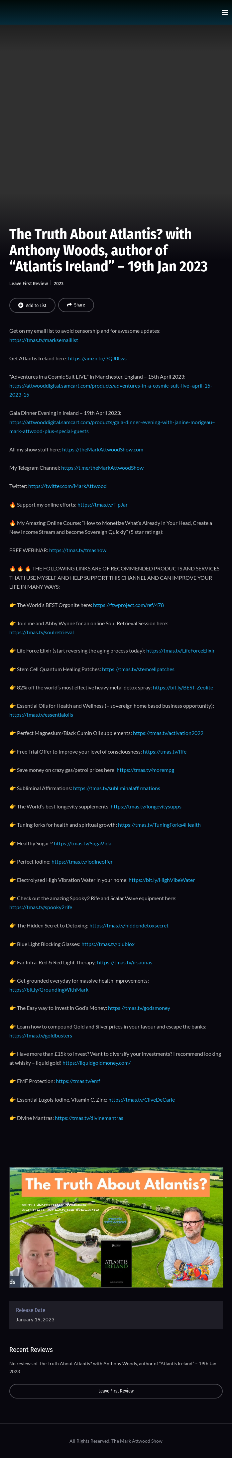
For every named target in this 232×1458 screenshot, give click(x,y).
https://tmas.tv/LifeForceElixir (180, 650)
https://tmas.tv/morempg (145, 770)
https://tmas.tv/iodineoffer (82, 861)
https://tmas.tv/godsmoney (139, 1008)
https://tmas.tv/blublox (108, 944)
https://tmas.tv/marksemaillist (43, 340)
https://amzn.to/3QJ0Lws (97, 358)
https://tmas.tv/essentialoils (41, 714)
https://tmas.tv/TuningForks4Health (159, 824)
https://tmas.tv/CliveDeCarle (141, 1099)
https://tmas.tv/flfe (164, 751)
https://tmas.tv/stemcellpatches (138, 669)
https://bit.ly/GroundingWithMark (48, 989)
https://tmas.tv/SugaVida (82, 843)
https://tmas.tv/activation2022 (168, 733)
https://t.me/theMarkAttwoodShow (102, 467)
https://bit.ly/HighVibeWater (162, 880)
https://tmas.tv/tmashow (77, 550)
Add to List (32, 305)
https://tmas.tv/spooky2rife (40, 907)
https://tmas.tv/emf (78, 1081)
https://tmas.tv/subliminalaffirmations (116, 788)
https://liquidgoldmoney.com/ (96, 1062)
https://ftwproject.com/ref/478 (128, 605)
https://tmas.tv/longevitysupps (146, 806)
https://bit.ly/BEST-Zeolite (183, 687)
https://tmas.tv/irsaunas (124, 962)
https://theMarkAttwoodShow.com (102, 449)
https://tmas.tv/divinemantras (89, 1118)
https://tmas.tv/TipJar (102, 504)
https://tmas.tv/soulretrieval (41, 632)
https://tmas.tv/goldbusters (40, 1035)
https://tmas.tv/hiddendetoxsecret (129, 925)
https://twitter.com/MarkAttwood (67, 486)
